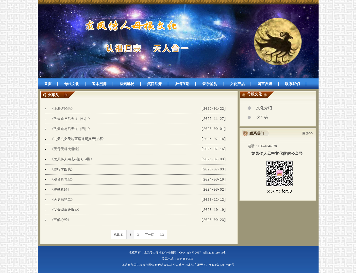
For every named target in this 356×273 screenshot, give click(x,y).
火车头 (262, 117)
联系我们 (292, 84)
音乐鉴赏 (209, 84)
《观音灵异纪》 (62, 179)
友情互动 (182, 84)
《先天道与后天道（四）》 (71, 129)
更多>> (307, 133)
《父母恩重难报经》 (65, 210)
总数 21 (118, 234)
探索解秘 (126, 84)
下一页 (149, 234)
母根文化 (71, 84)
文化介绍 (264, 108)
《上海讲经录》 (62, 108)
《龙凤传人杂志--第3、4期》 (72, 159)
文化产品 (237, 84)
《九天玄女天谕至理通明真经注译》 (77, 139)
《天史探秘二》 (62, 199)
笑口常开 (154, 84)
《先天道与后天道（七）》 (71, 119)
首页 (47, 84)
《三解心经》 (60, 220)
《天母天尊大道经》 (65, 149)
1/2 (162, 234)
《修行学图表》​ (62, 169)
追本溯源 (99, 84)
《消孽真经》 (60, 189)
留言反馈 (264, 84)
